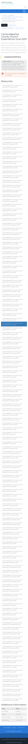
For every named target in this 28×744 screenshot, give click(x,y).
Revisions (12, 25)
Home (5, 15)
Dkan (13, 742)
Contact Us (21, 727)
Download (19, 28)
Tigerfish (20, 742)
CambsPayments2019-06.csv (12, 57)
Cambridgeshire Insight (14, 731)
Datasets (11, 15)
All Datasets (7, 727)
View (4, 25)
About (14, 727)
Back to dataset (7, 28)
